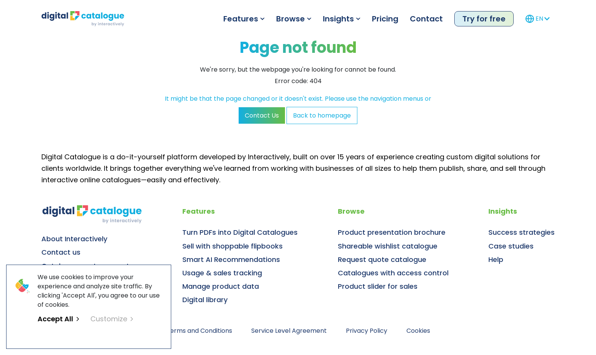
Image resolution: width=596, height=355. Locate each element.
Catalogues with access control (393, 273)
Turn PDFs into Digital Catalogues (240, 232)
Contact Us (262, 115)
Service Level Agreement (289, 330)
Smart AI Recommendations (231, 259)
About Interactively (74, 239)
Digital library (205, 299)
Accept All (58, 319)
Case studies (511, 246)
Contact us (60, 252)
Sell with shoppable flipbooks (232, 246)
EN (537, 18)
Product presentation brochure (391, 232)
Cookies (418, 330)
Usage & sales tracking (222, 273)
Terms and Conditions (199, 330)
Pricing (385, 18)
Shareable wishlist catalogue (387, 246)
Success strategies (521, 232)
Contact (426, 18)
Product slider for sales (378, 286)
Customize (111, 319)
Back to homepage (322, 115)
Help (495, 259)
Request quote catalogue (382, 259)
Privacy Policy (366, 330)
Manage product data (220, 286)
